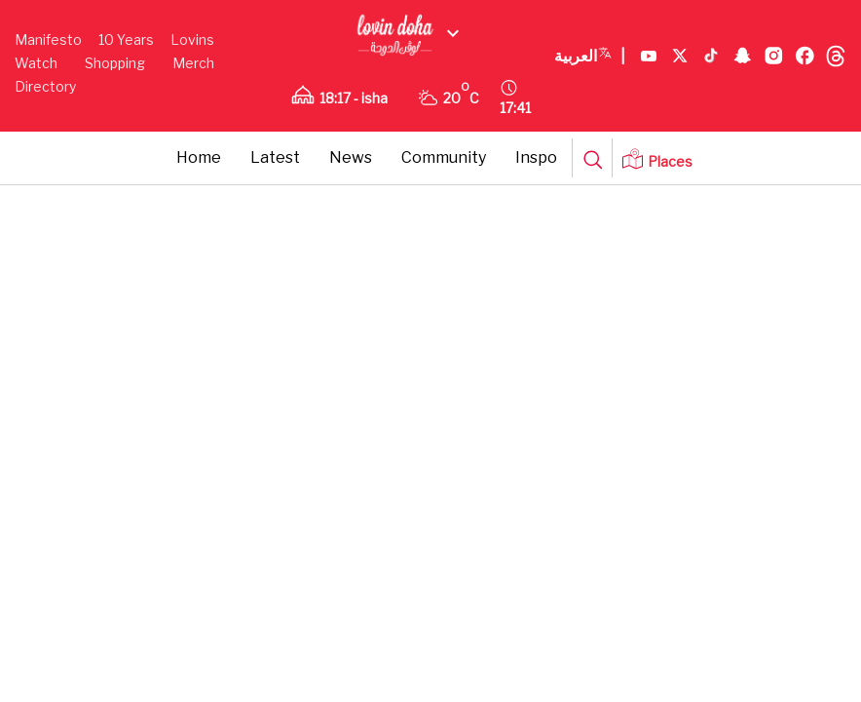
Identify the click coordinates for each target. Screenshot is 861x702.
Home (198, 157)
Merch (193, 63)
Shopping (115, 63)
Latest (275, 157)
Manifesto (48, 39)
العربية (589, 56)
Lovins (192, 39)
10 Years (126, 39)
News (350, 157)
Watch (36, 63)
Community (443, 157)
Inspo (536, 157)
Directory (45, 86)
